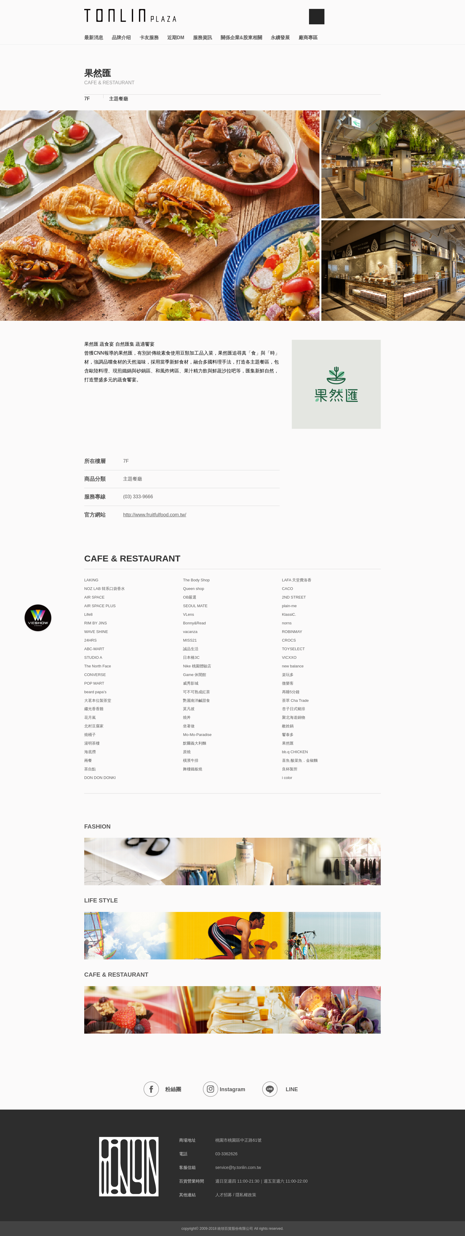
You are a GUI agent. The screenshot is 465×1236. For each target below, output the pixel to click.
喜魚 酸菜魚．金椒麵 (300, 761)
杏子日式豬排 (293, 709)
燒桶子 (90, 735)
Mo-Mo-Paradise (197, 735)
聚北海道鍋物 (293, 717)
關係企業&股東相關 (241, 37)
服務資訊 (202, 37)
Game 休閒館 (194, 675)
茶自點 (90, 769)
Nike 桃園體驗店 (197, 666)
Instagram (224, 1089)
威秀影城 (190, 683)
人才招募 (223, 1194)
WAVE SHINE (96, 632)
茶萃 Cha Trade (295, 701)
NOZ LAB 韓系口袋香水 (104, 589)
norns (287, 623)
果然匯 (288, 743)
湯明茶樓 (92, 743)
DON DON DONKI (100, 778)
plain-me (289, 606)
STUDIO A (93, 658)
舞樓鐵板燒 (192, 769)
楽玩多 (288, 675)
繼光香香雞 (93, 709)
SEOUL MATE (195, 606)
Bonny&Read (194, 623)
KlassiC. (289, 615)
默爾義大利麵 (194, 743)
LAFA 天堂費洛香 (297, 580)
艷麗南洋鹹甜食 (196, 701)
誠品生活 (190, 649)
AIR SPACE (94, 597)
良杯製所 (289, 769)
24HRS (90, 640)
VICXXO (289, 658)
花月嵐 (90, 717)
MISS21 (190, 640)
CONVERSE (95, 675)
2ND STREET (294, 597)
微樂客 (288, 683)
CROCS (289, 640)
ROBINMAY (292, 632)
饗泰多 (288, 735)
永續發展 (280, 37)
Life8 (88, 615)
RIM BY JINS (95, 623)
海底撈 (90, 752)
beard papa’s (95, 692)
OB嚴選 (189, 597)
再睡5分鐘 (291, 692)
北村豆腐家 (93, 726)
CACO (287, 589)
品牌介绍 (121, 37)
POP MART (94, 683)
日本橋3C (191, 658)
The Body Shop (196, 580)
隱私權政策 (245, 1194)
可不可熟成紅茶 (196, 692)
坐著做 (189, 726)
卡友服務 (149, 37)
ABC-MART (94, 649)
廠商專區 (308, 37)
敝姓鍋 (288, 726)
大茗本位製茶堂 (97, 701)
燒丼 (187, 717)
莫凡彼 (189, 709)
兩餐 (88, 761)
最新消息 (93, 37)
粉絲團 (162, 1089)
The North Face (97, 666)
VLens (188, 615)
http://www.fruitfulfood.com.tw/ (154, 514)
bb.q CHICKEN (295, 752)
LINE (280, 1089)
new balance (293, 666)
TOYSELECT (293, 649)
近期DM (175, 37)
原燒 (187, 752)
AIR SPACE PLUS (100, 606)
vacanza (190, 632)
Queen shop (193, 589)
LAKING (91, 580)
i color (287, 778)
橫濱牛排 (190, 761)
